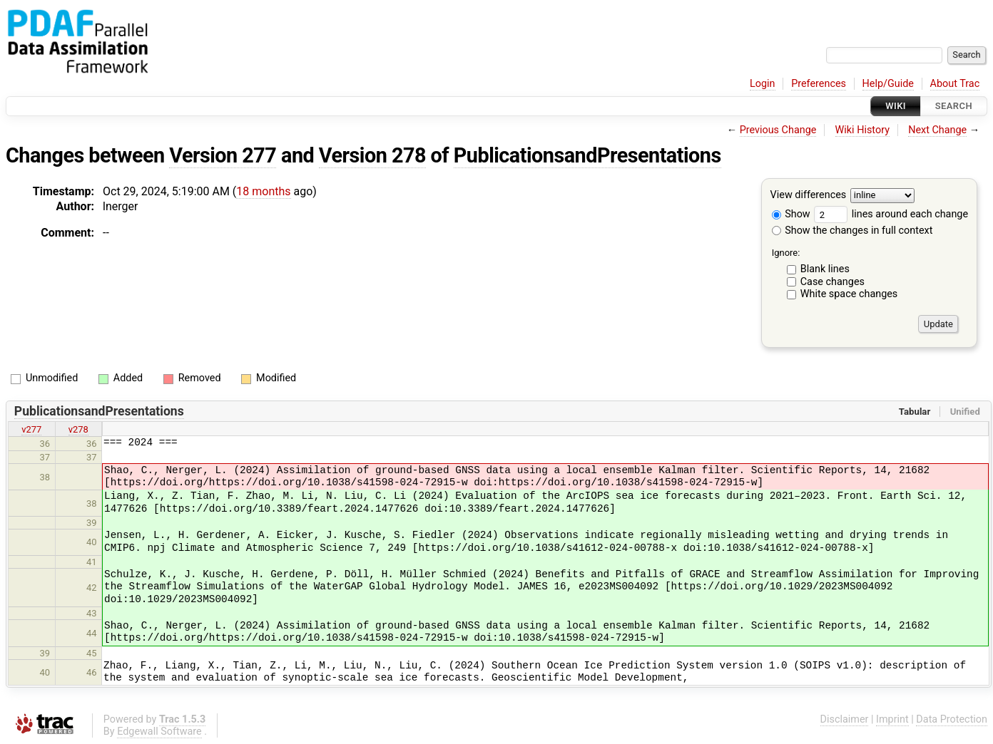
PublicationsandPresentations (587, 155)
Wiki (895, 105)
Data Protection (951, 719)
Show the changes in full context (852, 230)
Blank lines (825, 269)
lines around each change (891, 214)
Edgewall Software (159, 731)
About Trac (955, 84)
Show (791, 214)
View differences (808, 196)
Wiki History (862, 130)
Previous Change (778, 130)
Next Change (937, 130)
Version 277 (222, 155)
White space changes (849, 294)
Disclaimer (844, 719)
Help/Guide (888, 84)
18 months (263, 191)
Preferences (818, 84)
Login (762, 84)
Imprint (892, 719)
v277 (31, 429)
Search (953, 105)
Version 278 (372, 155)
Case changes (832, 282)
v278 (78, 429)
